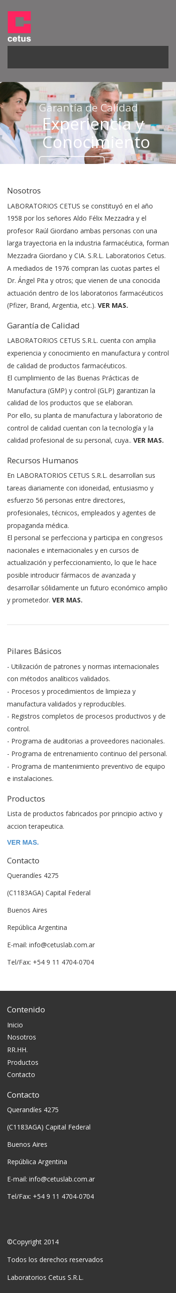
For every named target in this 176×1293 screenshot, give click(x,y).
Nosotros (21, 1037)
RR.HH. (17, 1049)
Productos (22, 1062)
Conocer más (72, 167)
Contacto (21, 1074)
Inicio (15, 1024)
